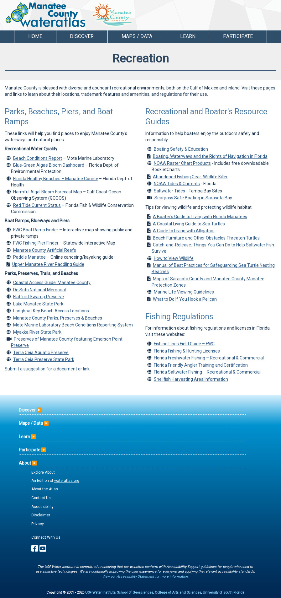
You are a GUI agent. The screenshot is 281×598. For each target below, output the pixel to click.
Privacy (37, 524)
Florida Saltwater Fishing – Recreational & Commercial (207, 371)
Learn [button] (187, 36)
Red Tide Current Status (37, 205)
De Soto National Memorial (39, 289)
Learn (24, 436)
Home (35, 36)
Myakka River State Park (37, 332)
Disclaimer (40, 515)
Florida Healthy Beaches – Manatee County (55, 178)
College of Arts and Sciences (178, 592)
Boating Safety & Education (181, 149)
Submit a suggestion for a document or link (47, 368)
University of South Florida (223, 592)
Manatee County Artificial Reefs (44, 250)
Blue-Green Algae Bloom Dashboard (48, 165)
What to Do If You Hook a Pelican (185, 299)
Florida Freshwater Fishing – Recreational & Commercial (209, 357)
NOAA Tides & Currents (177, 183)
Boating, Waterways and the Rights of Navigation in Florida (210, 156)
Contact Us (41, 498)
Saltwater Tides (169, 190)
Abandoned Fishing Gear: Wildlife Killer (190, 176)
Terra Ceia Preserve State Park (43, 359)
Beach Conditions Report (37, 158)
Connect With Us (45, 537)
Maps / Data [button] (137, 36)
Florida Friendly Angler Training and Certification (201, 365)
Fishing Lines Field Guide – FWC (184, 343)
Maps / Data (31, 423)
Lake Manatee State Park (38, 303)
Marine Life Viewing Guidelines (184, 291)
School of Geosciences (135, 592)
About (25, 463)
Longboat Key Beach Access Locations (51, 310)
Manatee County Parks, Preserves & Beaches (57, 318)
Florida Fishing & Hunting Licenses (187, 350)
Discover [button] (82, 36)
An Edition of (55, 480)
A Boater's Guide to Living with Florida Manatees (200, 216)
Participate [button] (238, 36)
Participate (29, 449)
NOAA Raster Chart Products (182, 163)
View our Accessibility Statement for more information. (145, 576)
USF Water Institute (100, 592)
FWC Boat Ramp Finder (35, 229)
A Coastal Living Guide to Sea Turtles (189, 223)
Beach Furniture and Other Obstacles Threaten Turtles (206, 237)
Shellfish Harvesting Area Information (191, 379)
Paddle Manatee (29, 257)
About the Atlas (44, 489)
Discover (27, 409)
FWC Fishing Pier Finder (36, 242)
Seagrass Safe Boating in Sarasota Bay (193, 197)
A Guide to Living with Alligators (184, 230)
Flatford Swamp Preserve (38, 296)
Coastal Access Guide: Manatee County (52, 282)
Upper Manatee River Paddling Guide (48, 264)
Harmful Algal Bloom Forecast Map (47, 191)
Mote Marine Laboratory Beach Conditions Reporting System (73, 324)
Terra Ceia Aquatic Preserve (41, 352)
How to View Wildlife (174, 258)
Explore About (43, 472)
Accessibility (42, 506)
